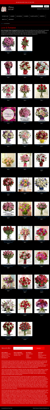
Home (2, 23)
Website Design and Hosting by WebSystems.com (41, 408)
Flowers (26, 16)
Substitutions (28, 357)
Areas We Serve (29, 353)
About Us (4, 19)
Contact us (40, 356)
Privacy (27, 356)
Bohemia (14, 8)
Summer (12, 16)
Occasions (19, 16)
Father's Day (5, 16)
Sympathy (42, 16)
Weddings (11, 19)
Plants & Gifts (34, 16)
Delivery (27, 355)
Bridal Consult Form (42, 355)
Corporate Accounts (42, 357)
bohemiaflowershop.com (23, 381)
